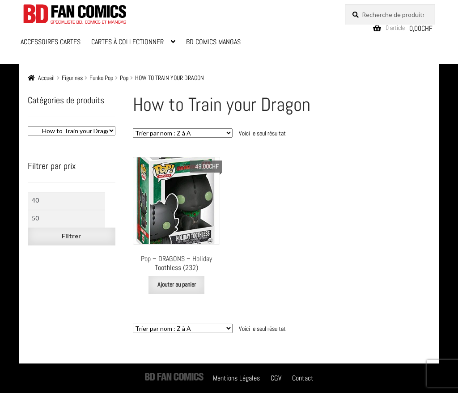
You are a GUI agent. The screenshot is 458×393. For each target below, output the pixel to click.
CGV (276, 378)
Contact (303, 378)
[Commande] (183, 133)
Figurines (72, 78)
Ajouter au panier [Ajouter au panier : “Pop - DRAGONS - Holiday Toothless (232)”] (176, 284)
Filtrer (71, 236)
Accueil (46, 78)
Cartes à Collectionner (127, 41)
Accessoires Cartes (51, 41)
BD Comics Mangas (213, 41)
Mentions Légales (236, 378)
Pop (124, 78)
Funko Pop (101, 78)
